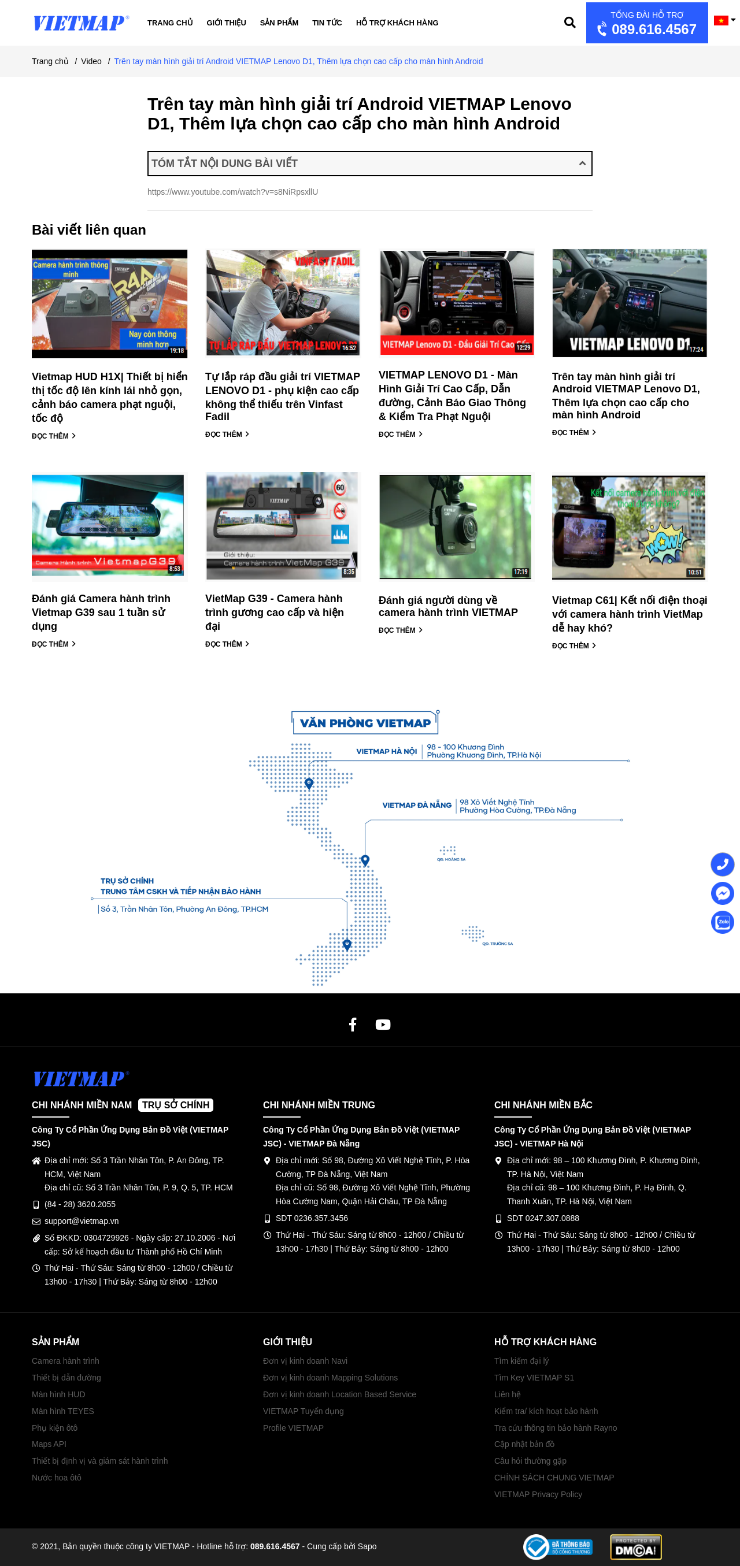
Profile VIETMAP (293, 1428)
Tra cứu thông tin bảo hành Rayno (555, 1428)
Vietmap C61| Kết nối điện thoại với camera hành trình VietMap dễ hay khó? (630, 614)
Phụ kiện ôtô (54, 1428)
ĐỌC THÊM (54, 436)
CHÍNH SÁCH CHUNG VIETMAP (554, 1477)
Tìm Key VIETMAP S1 (534, 1377)
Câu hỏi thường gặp (530, 1460)
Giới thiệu (226, 22)
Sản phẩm (279, 22)
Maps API (49, 1444)
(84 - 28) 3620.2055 (80, 1204)
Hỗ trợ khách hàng (397, 22)
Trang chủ (170, 22)
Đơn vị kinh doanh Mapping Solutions (330, 1377)
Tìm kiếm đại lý (521, 1360)
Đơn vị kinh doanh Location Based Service (339, 1394)
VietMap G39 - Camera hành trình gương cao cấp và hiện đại (274, 612)
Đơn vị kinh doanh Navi (305, 1360)
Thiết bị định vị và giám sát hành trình (100, 1460)
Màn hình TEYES (63, 1411)
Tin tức (327, 22)
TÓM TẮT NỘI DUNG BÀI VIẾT (368, 163)
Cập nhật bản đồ (524, 1444)
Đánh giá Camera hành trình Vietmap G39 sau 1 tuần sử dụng (101, 612)
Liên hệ (507, 1394)
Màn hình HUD (59, 1394)
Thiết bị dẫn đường (66, 1377)
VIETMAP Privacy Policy (538, 1494)
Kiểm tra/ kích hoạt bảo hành (546, 1411)
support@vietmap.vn (82, 1221)
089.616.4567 (645, 24)
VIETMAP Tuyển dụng (303, 1411)
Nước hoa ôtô (57, 1477)
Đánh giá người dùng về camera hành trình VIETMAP (448, 606)
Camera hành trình (65, 1360)
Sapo (367, 1546)
